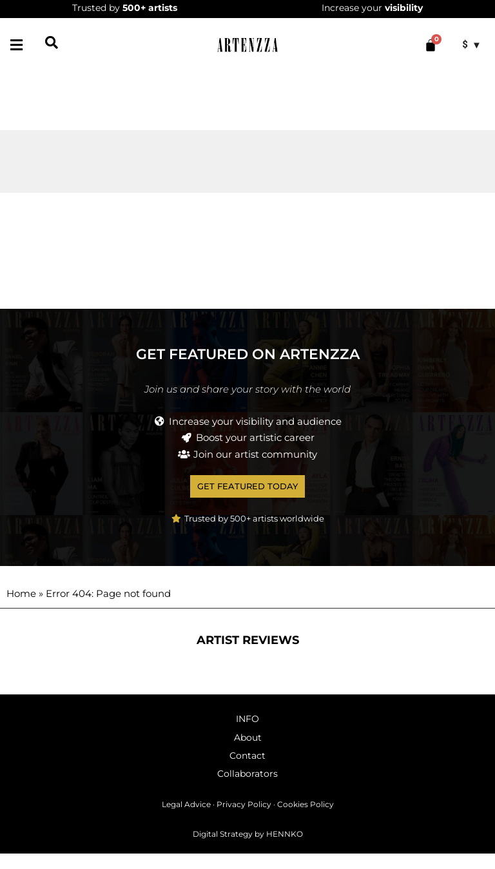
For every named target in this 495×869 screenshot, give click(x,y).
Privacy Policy (244, 819)
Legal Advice (186, 819)
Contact (247, 770)
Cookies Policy (305, 819)
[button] (16, 44)
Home (21, 608)
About (248, 752)
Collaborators (247, 788)
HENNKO (284, 849)
